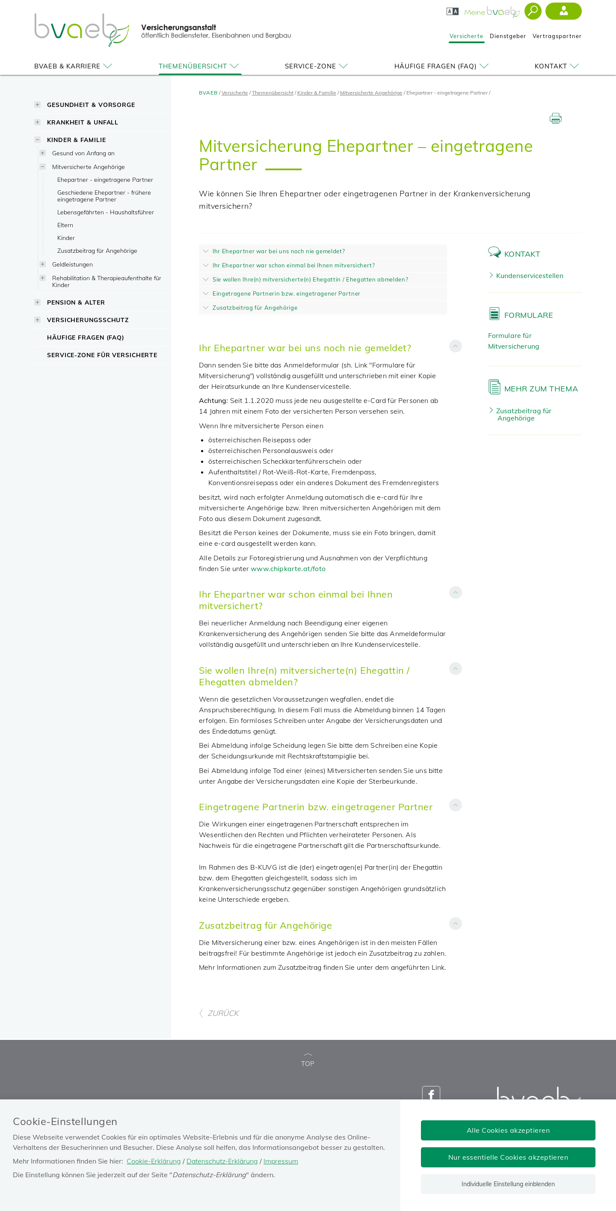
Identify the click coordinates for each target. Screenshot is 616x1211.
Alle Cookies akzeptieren (508, 1130)
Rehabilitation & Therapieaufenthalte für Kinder (106, 281)
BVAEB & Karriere (74, 66)
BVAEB (208, 92)
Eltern (65, 224)
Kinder (66, 237)
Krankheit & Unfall (82, 122)
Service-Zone (318, 66)
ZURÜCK (218, 1013)
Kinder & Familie (76, 139)
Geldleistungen (72, 264)
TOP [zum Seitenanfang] (308, 1060)
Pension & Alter (76, 302)
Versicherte (466, 36)
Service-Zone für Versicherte (102, 354)
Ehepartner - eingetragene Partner (105, 179)
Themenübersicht (200, 66)
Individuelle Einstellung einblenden (508, 1184)
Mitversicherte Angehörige (88, 166)
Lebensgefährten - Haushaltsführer (105, 212)
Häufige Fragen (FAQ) (443, 66)
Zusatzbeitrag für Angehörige (97, 250)
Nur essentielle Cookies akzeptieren (508, 1157)
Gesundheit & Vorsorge (91, 104)
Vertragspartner (557, 36)
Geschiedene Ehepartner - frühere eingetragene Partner (104, 196)
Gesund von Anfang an (83, 153)
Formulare (529, 315)
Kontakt (558, 66)
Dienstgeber (508, 36)
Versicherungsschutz (88, 319)
